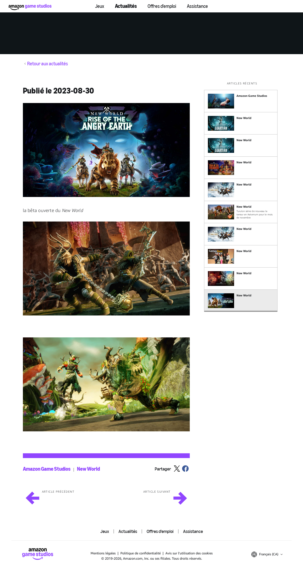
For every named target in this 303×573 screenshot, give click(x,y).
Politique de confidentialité (140, 553)
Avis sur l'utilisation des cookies (189, 553)
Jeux (99, 6)
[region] (242, 196)
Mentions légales (103, 553)
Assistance (197, 6)
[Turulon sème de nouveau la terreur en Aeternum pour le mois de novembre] (240, 212)
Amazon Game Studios (47, 469)
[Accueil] (30, 7)
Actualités (126, 6)
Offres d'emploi (162, 6)
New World (88, 469)
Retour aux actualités (47, 63)
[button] (106, 150)
